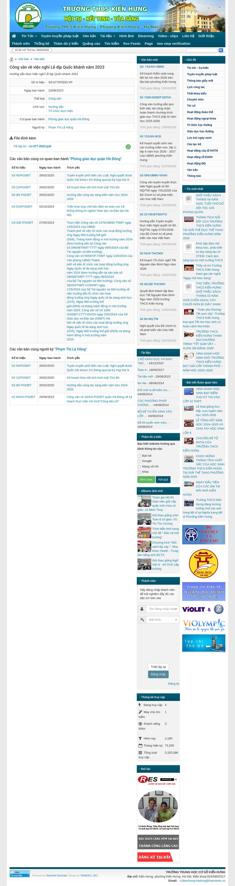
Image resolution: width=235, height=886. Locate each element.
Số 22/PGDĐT (21, 187)
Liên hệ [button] (188, 36)
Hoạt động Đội (196, 163)
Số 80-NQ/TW (149, 319)
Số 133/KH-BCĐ (150, 136)
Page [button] (149, 43)
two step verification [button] (173, 43)
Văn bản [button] (89, 36)
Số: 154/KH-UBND (152, 66)
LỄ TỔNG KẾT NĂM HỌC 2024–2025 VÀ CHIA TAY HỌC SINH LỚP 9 (203, 427)
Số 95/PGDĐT (21, 175)
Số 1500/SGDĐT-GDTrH (155, 97)
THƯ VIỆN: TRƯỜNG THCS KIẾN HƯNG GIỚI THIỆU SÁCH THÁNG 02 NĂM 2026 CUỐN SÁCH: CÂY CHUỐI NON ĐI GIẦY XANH (203, 294)
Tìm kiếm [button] (111, 43)
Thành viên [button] (21, 43)
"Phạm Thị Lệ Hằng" (71, 349)
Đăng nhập (158, 674)
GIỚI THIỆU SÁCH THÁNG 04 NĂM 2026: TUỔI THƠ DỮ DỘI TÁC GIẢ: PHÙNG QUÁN (203, 204)
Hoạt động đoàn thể (200, 112)
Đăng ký (173, 683)
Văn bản (23, 59)
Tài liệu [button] (107, 37)
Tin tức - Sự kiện (198, 67)
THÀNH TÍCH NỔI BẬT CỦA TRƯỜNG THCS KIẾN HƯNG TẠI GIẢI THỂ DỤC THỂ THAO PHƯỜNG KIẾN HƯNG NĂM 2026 (203, 228)
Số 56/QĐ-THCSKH (152, 284)
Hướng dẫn (56, 106)
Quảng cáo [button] (91, 43)
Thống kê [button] (41, 43)
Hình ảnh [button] (126, 36)
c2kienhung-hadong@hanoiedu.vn (202, 880)
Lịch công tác (196, 87)
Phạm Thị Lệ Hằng (60, 127)
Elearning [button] (146, 36)
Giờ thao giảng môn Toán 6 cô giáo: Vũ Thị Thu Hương (165, 519)
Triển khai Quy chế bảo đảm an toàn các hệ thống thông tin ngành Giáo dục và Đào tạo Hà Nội (98, 211)
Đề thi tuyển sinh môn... (153, 422)
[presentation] (156, 643)
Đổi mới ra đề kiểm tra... (153, 390)
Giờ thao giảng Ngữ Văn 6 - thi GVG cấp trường (165, 564)
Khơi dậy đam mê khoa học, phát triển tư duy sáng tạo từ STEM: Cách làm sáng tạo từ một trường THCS (203, 252)
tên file (141, 383)
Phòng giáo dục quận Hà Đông (68, 119)
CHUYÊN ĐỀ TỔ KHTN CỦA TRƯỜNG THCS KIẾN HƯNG (200, 444)
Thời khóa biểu (197, 93)
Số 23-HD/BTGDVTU (153, 214)
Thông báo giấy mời (200, 80)
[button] (128, 146)
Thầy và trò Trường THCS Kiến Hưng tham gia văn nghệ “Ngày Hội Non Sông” (202, 272)
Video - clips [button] (168, 36)
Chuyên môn (195, 99)
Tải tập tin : (32, 146)
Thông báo (194, 176)
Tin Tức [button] (29, 37)
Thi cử (191, 105)
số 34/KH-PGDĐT (23, 397)
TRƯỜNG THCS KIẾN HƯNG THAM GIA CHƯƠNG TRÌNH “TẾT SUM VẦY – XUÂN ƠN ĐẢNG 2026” (202, 340)
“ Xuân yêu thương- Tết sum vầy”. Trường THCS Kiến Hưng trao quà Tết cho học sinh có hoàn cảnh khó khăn (204, 318)
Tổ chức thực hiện (60, 111)
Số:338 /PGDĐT (22, 222)
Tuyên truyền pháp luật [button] (59, 36)
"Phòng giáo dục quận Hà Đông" (96, 159)
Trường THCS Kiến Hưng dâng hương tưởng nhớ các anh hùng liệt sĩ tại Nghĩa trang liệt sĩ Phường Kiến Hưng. (202, 508)
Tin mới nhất (195, 189)
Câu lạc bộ (205, 144)
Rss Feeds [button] (131, 43)
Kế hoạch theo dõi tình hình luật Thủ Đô (93, 187)
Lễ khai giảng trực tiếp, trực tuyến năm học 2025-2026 (209, 411)
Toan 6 (141, 370)
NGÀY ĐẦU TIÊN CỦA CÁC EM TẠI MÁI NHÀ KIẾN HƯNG (201, 488)
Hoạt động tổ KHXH (200, 157)
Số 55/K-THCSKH (151, 253)
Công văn (54, 98)
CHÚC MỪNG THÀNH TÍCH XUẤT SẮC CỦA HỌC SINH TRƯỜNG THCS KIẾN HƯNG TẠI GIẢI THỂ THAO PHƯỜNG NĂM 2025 (203, 466)
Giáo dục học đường (200, 131)
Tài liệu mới (145, 376)
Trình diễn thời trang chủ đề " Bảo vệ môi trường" (165, 533)
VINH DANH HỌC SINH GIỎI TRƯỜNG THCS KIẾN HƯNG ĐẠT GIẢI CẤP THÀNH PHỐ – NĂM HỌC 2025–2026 (203, 362)
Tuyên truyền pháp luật (202, 74)
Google (144, 461)
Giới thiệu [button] (206, 36)
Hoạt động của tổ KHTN (202, 150)
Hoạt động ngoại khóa (201, 118)
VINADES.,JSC (89, 875)
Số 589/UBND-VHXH (153, 175)
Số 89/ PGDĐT (21, 195)
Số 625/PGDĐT (21, 206)
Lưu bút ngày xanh (199, 137)
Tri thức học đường (205, 125)
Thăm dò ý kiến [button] (65, 43)
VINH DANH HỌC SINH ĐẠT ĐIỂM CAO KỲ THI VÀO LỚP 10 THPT (201, 395)
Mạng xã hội (147, 467)
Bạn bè (144, 456)
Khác (143, 472)
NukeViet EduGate (56, 875)
